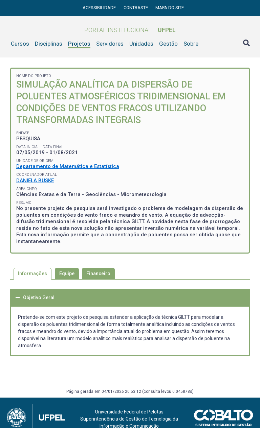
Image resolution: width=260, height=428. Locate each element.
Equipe (66, 273)
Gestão (168, 43)
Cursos (20, 43)
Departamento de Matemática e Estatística (67, 166)
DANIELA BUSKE (35, 180)
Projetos (79, 43)
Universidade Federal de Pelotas (129, 411)
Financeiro (98, 273)
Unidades (141, 43)
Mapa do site (169, 7)
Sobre (190, 43)
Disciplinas (48, 43)
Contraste (136, 7)
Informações (32, 273)
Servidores (110, 43)
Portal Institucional (130, 29)
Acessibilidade (100, 7)
